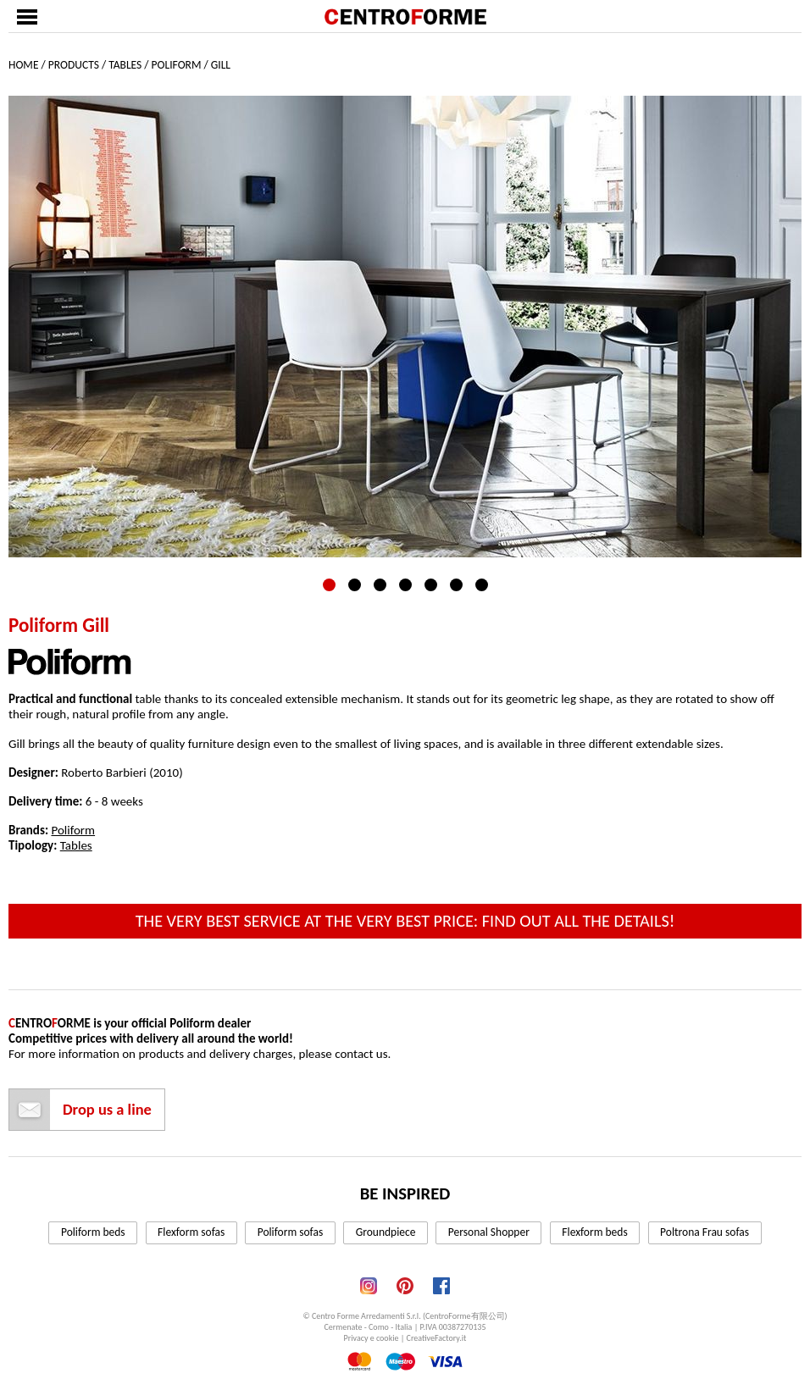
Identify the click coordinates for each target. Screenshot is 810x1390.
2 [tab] (354, 585)
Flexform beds (594, 1232)
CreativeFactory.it (437, 1337)
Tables (124, 65)
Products (73, 65)
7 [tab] (481, 585)
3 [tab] (380, 585)
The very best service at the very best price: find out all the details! (405, 921)
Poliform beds (93, 1232)
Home (23, 65)
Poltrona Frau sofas (704, 1232)
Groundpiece (386, 1232)
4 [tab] (405, 585)
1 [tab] (329, 585)
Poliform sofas (291, 1232)
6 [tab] (456, 585)
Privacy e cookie (371, 1337)
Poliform (177, 65)
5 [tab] (430, 585)
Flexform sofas (191, 1232)
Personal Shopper (489, 1232)
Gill (220, 65)
